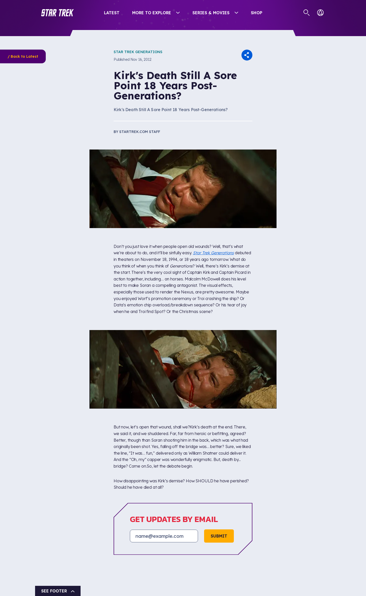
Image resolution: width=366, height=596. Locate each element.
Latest (111, 12)
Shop (256, 12)
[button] (57, 12)
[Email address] (164, 536)
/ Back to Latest (23, 56)
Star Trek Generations (138, 52)
